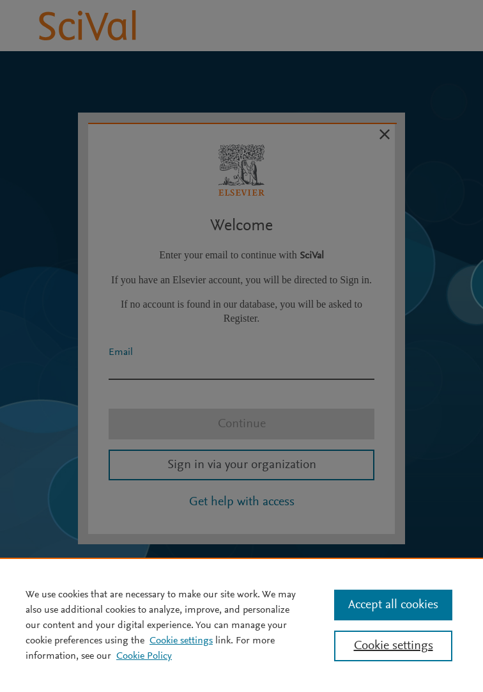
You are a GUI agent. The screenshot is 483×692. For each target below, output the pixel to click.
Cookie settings (181, 641)
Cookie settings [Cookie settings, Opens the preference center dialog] (393, 646)
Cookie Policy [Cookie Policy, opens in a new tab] (144, 656)
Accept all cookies (393, 605)
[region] (241, 625)
